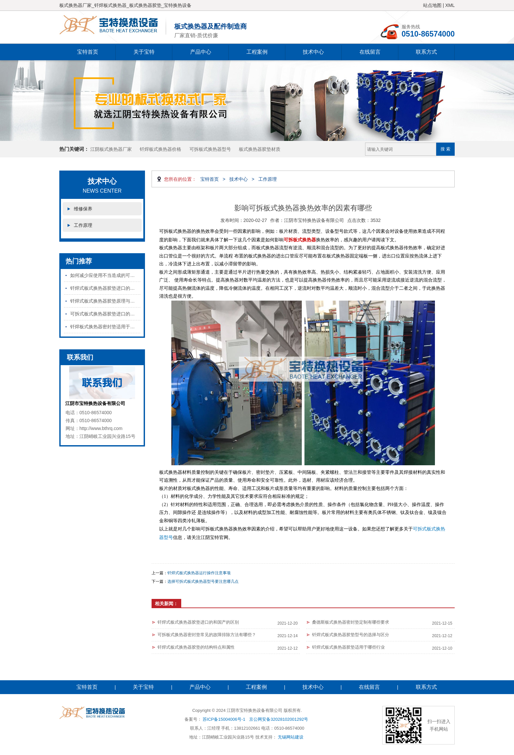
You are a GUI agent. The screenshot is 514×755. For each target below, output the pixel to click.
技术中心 (313, 52)
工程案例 (257, 52)
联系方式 (426, 52)
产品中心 (200, 52)
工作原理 (83, 225)
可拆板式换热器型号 (210, 149)
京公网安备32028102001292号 (278, 719)
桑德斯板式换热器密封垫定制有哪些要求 (350, 622)
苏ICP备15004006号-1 (224, 719)
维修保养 (83, 208)
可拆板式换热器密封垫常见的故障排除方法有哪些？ (206, 634)
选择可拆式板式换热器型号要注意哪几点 (203, 581)
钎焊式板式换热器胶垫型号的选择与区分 (350, 634)
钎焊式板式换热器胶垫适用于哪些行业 (348, 647)
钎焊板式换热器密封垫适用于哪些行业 (105, 326)
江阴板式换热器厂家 (111, 149)
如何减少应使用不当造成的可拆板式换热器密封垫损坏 (105, 275)
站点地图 (432, 5)
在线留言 (370, 52)
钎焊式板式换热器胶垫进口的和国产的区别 (105, 288)
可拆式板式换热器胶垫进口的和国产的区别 (105, 313)
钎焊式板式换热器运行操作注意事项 (199, 573)
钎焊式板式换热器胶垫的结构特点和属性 (196, 647)
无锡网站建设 (290, 737)
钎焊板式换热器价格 (160, 149)
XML (450, 5)
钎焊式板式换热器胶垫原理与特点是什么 (105, 301)
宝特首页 (87, 52)
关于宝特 (144, 52)
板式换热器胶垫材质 (259, 149)
